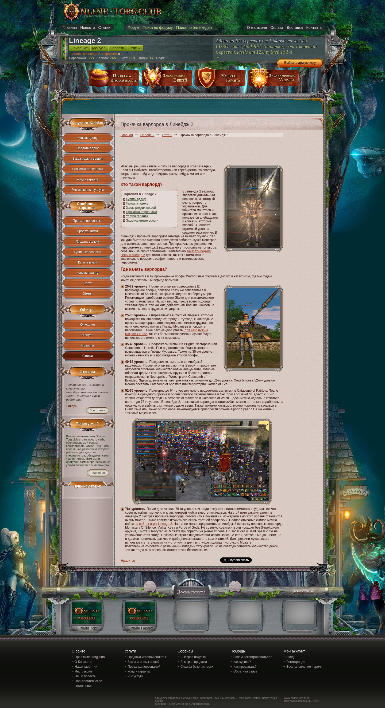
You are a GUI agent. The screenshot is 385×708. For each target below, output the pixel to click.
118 (132, 58)
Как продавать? (245, 666)
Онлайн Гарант (140, 628)
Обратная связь (245, 671)
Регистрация (295, 662)
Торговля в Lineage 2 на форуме (94, 54)
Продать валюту (87, 241)
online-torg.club (106, 11)
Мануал (87, 335)
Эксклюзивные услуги (142, 220)
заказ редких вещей (167, 79)
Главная (127, 135)
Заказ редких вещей (141, 208)
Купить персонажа (87, 252)
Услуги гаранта (137, 216)
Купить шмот (87, 262)
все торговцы (303, 592)
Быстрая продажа (193, 662)
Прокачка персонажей (144, 666)
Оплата (276, 27)
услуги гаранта (220, 79)
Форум (133, 27)
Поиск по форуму (158, 27)
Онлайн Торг (87, 628)
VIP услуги (135, 676)
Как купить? (242, 662)
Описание (87, 325)
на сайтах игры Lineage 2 (153, 524)
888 (91, 58)
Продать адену (137, 203)
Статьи (167, 135)
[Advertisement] (218, 152)
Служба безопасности (196, 666)
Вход (290, 657)
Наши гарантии (86, 666)
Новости (87, 345)
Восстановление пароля (304, 666)
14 (151, 58)
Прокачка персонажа (141, 212)
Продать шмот (87, 231)
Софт (87, 283)
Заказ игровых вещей (144, 662)
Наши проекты (85, 676)
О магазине (257, 27)
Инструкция (83, 671)
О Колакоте (83, 662)
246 (113, 58)
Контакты (314, 27)
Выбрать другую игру (300, 63)
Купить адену (136, 199)
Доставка (295, 27)
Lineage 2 (147, 135)
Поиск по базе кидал (194, 27)
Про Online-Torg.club (90, 657)
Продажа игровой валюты (147, 657)
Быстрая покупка (193, 657)
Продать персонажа (87, 221)
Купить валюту (88, 273)
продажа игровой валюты (113, 79)
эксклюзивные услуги (273, 79)
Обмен (88, 294)
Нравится (128, 561)
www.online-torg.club (296, 698)
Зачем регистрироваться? (252, 657)
